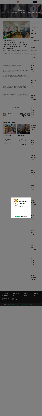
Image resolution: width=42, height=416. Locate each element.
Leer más (16, 216)
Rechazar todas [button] (25, 216)
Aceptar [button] (19, 216)
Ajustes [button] (22, 216)
